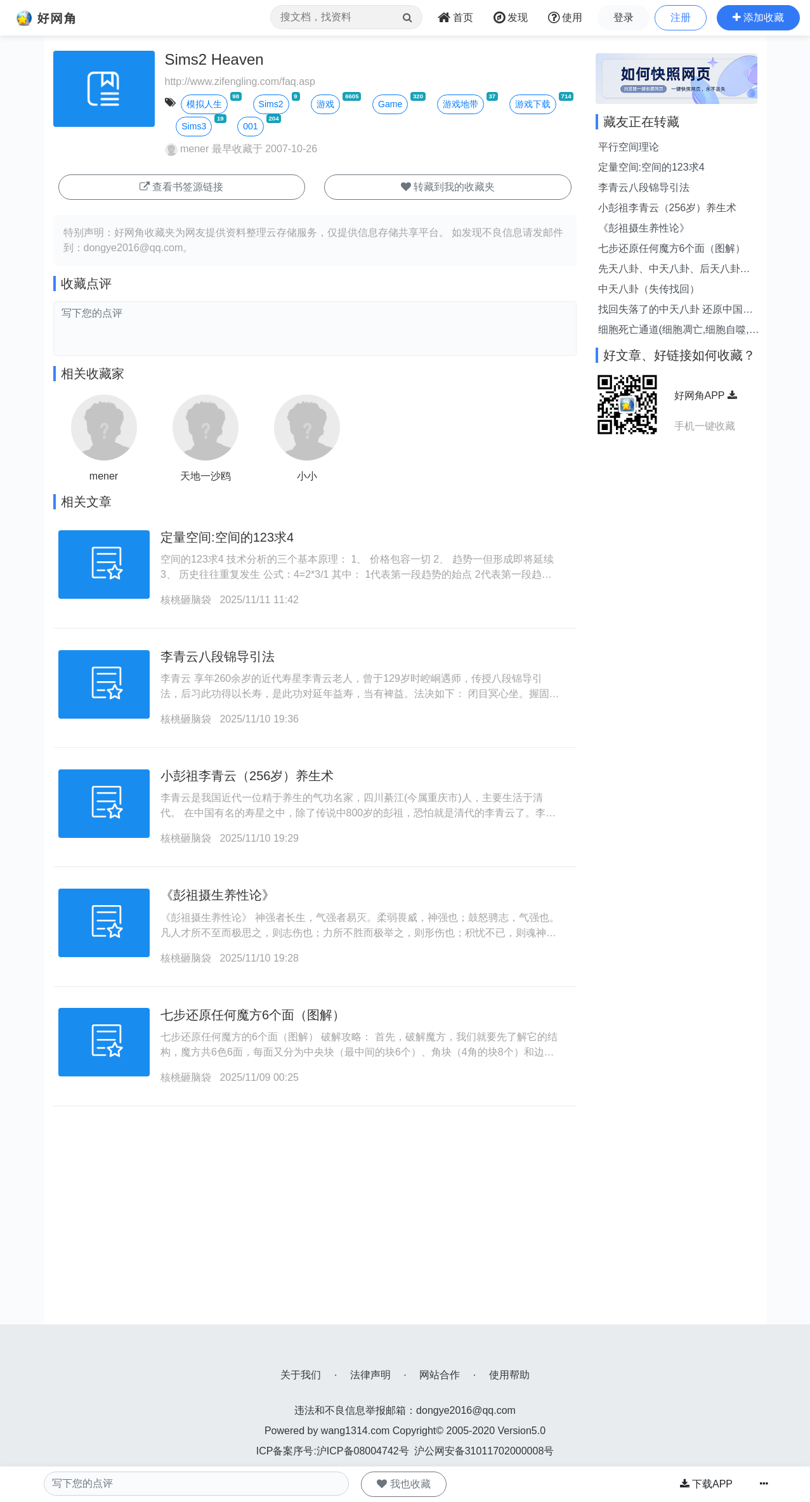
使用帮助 (509, 1374)
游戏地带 (460, 104)
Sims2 (271, 104)
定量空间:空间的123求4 (227, 537)
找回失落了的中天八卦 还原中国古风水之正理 (675, 310)
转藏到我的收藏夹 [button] (448, 186)
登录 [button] (623, 17)
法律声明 (370, 1374)
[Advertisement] (315, 1235)
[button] (758, 17)
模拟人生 (204, 104)
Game (390, 104)
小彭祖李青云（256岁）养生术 (247, 776)
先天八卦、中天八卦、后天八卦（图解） (669, 270)
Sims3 (193, 126)
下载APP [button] (706, 1484)
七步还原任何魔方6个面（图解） (252, 1015)
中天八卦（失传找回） (649, 289)
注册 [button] (680, 17)
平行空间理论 (628, 146)
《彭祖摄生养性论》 (217, 895)
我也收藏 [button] (403, 1484)
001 (250, 126)
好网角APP (705, 395)
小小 (307, 476)
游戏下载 (533, 104)
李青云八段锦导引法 (217, 656)
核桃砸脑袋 (185, 599)
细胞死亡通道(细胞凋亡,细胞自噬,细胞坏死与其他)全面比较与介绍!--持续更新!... (678, 330)
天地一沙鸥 (205, 476)
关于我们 (300, 1374)
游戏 (325, 104)
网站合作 (439, 1374)
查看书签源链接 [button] (181, 186)
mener (187, 148)
